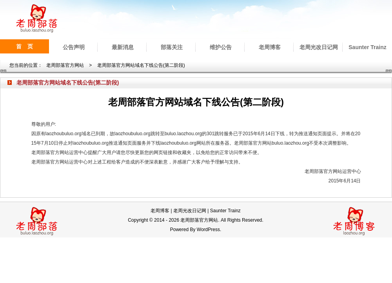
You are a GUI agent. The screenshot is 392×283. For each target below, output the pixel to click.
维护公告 (221, 47)
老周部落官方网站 (65, 65)
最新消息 (123, 47)
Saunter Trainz (367, 47)
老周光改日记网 (318, 47)
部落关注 (172, 47)
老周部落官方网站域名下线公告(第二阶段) (141, 65)
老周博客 (270, 47)
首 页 (24, 46)
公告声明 (74, 47)
